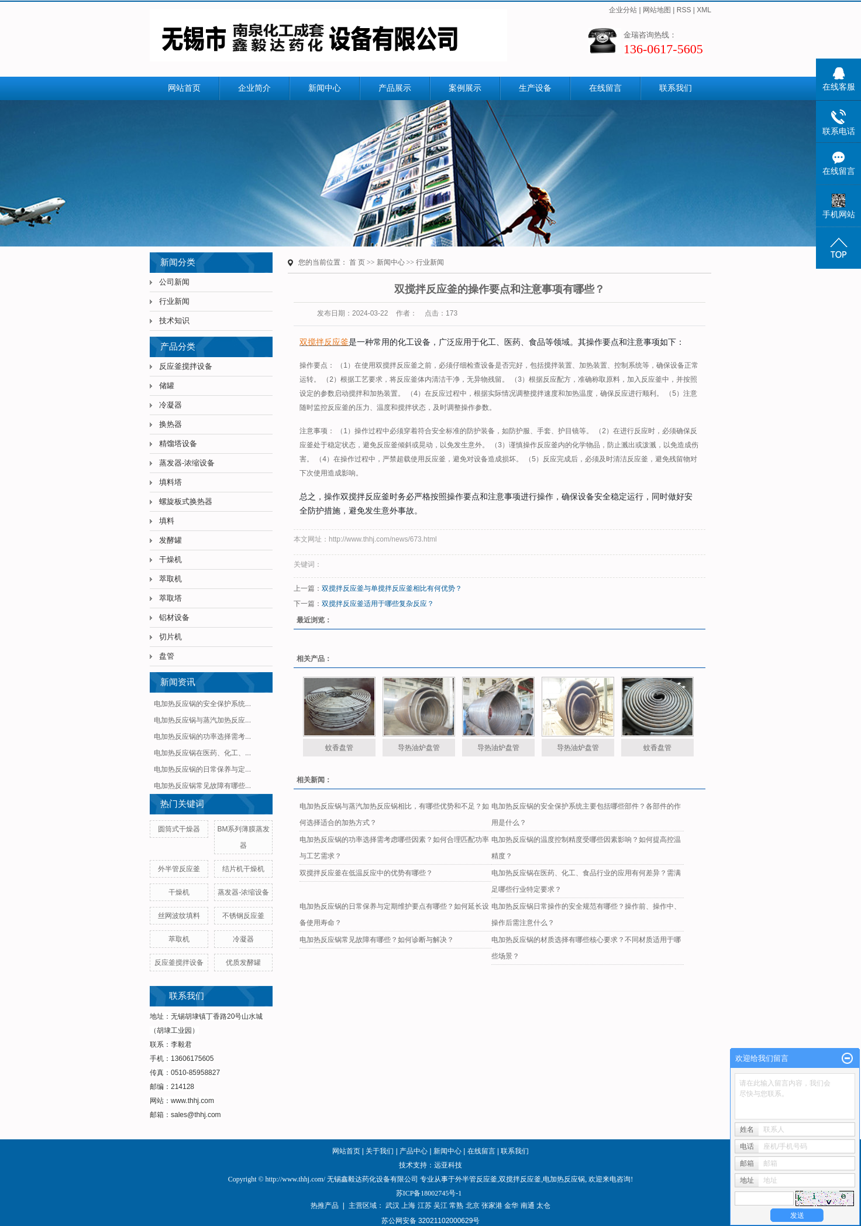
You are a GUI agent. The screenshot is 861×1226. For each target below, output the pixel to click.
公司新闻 (174, 282)
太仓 (543, 1205)
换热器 (170, 424)
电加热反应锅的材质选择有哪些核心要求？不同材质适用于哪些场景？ (586, 948)
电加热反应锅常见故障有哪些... (202, 786)
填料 (166, 520)
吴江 (440, 1205)
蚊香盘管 (339, 748)
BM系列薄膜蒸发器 (243, 837)
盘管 (166, 656)
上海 (408, 1205)
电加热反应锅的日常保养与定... (202, 769)
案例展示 (465, 88)
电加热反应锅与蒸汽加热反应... (202, 720)
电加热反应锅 (564, 1179)
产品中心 (413, 1151)
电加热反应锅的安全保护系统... (202, 704)
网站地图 (657, 10)
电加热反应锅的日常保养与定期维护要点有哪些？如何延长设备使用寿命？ (394, 914)
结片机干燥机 (243, 869)
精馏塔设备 (178, 443)
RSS (684, 10)
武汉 (392, 1205)
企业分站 (623, 10)
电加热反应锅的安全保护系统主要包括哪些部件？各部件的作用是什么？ (586, 814)
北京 (473, 1205)
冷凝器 (170, 404)
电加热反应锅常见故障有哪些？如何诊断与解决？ (376, 940)
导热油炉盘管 (419, 748)
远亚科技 (448, 1165)
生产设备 (535, 88)
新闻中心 (324, 88)
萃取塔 (170, 598)
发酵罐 (170, 540)
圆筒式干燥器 (179, 829)
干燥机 (170, 559)
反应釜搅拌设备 (185, 366)
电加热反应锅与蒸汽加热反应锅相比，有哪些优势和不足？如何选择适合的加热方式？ (394, 814)
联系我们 (675, 88)
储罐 (166, 385)
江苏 (425, 1205)
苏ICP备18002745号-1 (429, 1193)
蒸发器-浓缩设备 (187, 462)
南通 (528, 1205)
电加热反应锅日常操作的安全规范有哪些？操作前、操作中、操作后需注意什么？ (586, 914)
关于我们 (380, 1151)
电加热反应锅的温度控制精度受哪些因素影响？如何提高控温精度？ (586, 847)
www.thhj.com (192, 1101)
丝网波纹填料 (179, 916)
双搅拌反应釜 (520, 1179)
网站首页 (184, 88)
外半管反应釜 (179, 869)
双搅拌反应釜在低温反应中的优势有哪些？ (366, 873)
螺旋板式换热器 (185, 501)
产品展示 (394, 88)
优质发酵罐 (243, 962)
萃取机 (170, 578)
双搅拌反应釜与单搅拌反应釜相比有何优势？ (392, 588)
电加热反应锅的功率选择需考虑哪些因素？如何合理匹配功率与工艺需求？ (394, 847)
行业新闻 (174, 301)
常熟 (456, 1205)
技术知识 (174, 320)
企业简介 (254, 88)
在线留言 (605, 88)
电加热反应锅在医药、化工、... (202, 753)
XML (704, 10)
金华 (511, 1205)
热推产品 (325, 1205)
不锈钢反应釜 (243, 916)
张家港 (491, 1205)
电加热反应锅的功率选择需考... (202, 736)
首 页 (357, 262)
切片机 (170, 636)
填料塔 (170, 482)
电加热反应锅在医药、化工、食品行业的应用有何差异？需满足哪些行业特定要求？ (586, 881)
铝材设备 (174, 617)
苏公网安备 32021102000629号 (430, 1221)
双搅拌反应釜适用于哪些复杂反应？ (378, 604)
